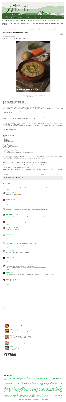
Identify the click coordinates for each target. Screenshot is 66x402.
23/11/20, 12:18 (14, 186)
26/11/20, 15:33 (10, 272)
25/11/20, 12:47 (14, 242)
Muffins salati (38, 388)
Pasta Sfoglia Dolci (50, 389)
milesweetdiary (8, 242)
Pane (13, 389)
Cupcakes (9, 381)
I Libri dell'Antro (42, 29)
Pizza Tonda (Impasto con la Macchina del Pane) (19, 324)
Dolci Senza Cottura (44, 381)
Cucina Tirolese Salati (21, 178)
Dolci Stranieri (52, 381)
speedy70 (7, 221)
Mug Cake (44, 388)
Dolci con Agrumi (27, 382)
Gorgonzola (55, 384)
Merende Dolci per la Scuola (56, 387)
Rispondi (7, 189)
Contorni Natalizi (13, 379)
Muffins (32, 388)
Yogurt (13, 396)
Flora (7, 250)
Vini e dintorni (7, 396)
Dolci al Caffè (59, 381)
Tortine (32, 395)
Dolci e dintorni (19, 383)
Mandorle (29, 387)
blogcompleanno (28, 396)
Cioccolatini (45, 378)
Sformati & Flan (14, 394)
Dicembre (15, 381)
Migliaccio (11, 341)
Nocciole (48, 388)
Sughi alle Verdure (44, 394)
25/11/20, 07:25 (12, 234)
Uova (51, 395)
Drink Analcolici (36, 383)
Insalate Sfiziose (19, 386)
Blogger (46, 399)
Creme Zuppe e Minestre (13, 178)
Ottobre (7, 389)
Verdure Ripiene (57, 395)
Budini (15, 378)
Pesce (20, 390)
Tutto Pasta (38, 395)
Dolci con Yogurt (9, 383)
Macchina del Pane (10, 387)
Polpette (41, 390)
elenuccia (7, 265)
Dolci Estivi (21, 381)
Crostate (42, 379)
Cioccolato (52, 378)
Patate (35, 178)
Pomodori (47, 390)
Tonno (51, 394)
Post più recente (6, 306)
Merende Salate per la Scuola (13, 388)
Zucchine (21, 396)
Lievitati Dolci (42, 386)
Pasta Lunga (43, 389)
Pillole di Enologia (25, 390)
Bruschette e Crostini (8, 378)
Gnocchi (49, 384)
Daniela (7, 199)
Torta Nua (11, 346)
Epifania (43, 383)
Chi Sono (9, 29)
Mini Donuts (12, 335)
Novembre (32, 178)
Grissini (13, 386)
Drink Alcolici (30, 383)
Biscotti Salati (46, 377)
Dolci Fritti (28, 381)
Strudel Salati (36, 394)
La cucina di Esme (9, 279)
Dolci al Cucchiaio (9, 382)
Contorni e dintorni (23, 379)
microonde (41, 396)
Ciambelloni (39, 378)
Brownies (58, 377)
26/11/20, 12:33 (12, 265)
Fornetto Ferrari (11, 384)
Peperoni (15, 390)
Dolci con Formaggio (48, 382)
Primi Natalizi (55, 390)
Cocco (7, 379)
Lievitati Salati (50, 386)
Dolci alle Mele (18, 382)
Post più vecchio (60, 306)
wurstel (45, 396)
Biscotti (39, 377)
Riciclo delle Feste (49, 391)
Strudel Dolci (31, 394)
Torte (55, 394)
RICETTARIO (14, 29)
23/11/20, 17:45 (11, 208)
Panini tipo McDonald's (14, 329)
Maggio (22, 387)
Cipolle (60, 378)
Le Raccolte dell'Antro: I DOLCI (22, 29)
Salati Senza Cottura (29, 392)
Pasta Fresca (36, 389)
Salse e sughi (38, 393)
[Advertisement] (30, 313)
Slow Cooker (20, 394)
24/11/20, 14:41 (15, 227)
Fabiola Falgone (9, 214)
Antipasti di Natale (13, 377)
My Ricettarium (8, 186)
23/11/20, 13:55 (12, 199)
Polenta (37, 390)
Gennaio (37, 384)
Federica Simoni (9, 227)
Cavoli (29, 378)
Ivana (7, 208)
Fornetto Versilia (18, 384)
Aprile (28, 377)
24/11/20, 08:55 (12, 221)
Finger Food (56, 383)
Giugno (43, 384)
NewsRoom (28, 178)
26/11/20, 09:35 (11, 257)
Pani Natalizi (19, 389)
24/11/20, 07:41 (15, 214)
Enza (7, 257)
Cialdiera (33, 378)
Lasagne (37, 386)
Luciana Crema (8, 192)
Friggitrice (25, 384)
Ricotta (5, 392)
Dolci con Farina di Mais (37, 382)
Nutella (60, 388)
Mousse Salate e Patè (26, 388)
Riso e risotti (11, 392)
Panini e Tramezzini (28, 389)
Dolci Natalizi (35, 381)
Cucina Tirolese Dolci (50, 379)
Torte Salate (15, 395)
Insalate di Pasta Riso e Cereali (29, 386)
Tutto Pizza (46, 395)
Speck (43, 178)
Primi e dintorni (39, 178)
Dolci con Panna (58, 382)
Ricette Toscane (41, 391)
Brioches (53, 377)
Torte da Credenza (24, 395)
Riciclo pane (57, 391)
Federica (7, 234)
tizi (6, 272)
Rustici (17, 392)
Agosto (5, 377)
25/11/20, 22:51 (11, 250)
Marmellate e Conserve (38, 387)
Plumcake (32, 390)
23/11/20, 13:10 (14, 192)
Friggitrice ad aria (32, 384)
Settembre (6, 394)
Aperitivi (22, 377)
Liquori (57, 386)
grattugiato (22, 170)
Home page (5, 29)
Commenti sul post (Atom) (11, 308)
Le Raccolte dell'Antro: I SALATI (34, 29)
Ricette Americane (32, 391)
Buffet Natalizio (21, 378)
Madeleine (18, 387)
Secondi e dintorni (56, 393)
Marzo (45, 387)
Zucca (45, 178)
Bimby (8, 178)
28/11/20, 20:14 (15, 279)
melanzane (35, 396)
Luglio (60, 386)
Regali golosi (22, 391)
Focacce (5, 384)
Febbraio (49, 383)
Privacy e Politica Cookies (51, 29)
